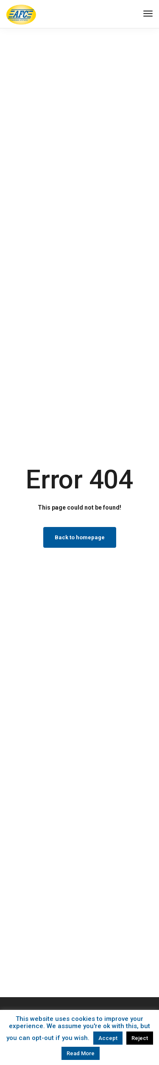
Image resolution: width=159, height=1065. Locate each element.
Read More (81, 1053)
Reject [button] (139, 1038)
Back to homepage (80, 537)
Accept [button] (107, 1038)
